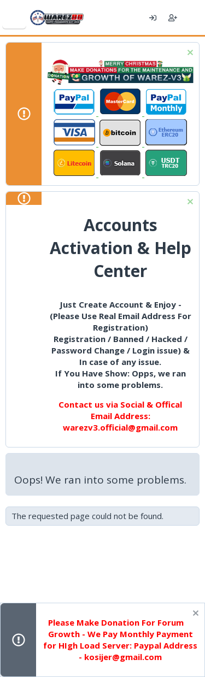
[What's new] (193, 17)
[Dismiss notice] (189, 54)
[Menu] (14, 17)
